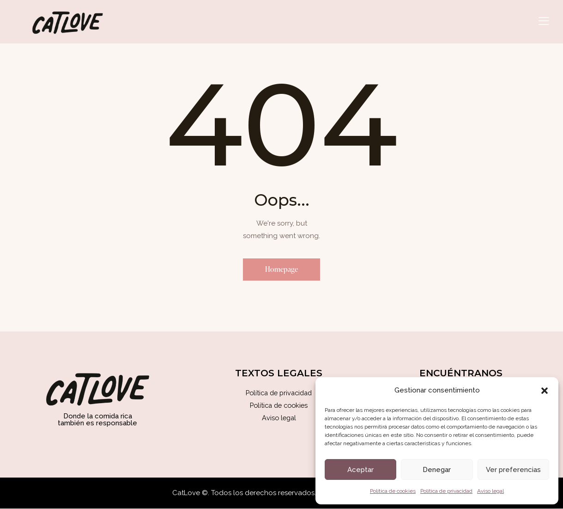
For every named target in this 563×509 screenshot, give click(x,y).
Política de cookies (393, 491)
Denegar (437, 470)
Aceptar (360, 470)
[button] (544, 390)
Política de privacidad (446, 491)
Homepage (281, 269)
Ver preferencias (513, 470)
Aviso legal (490, 491)
